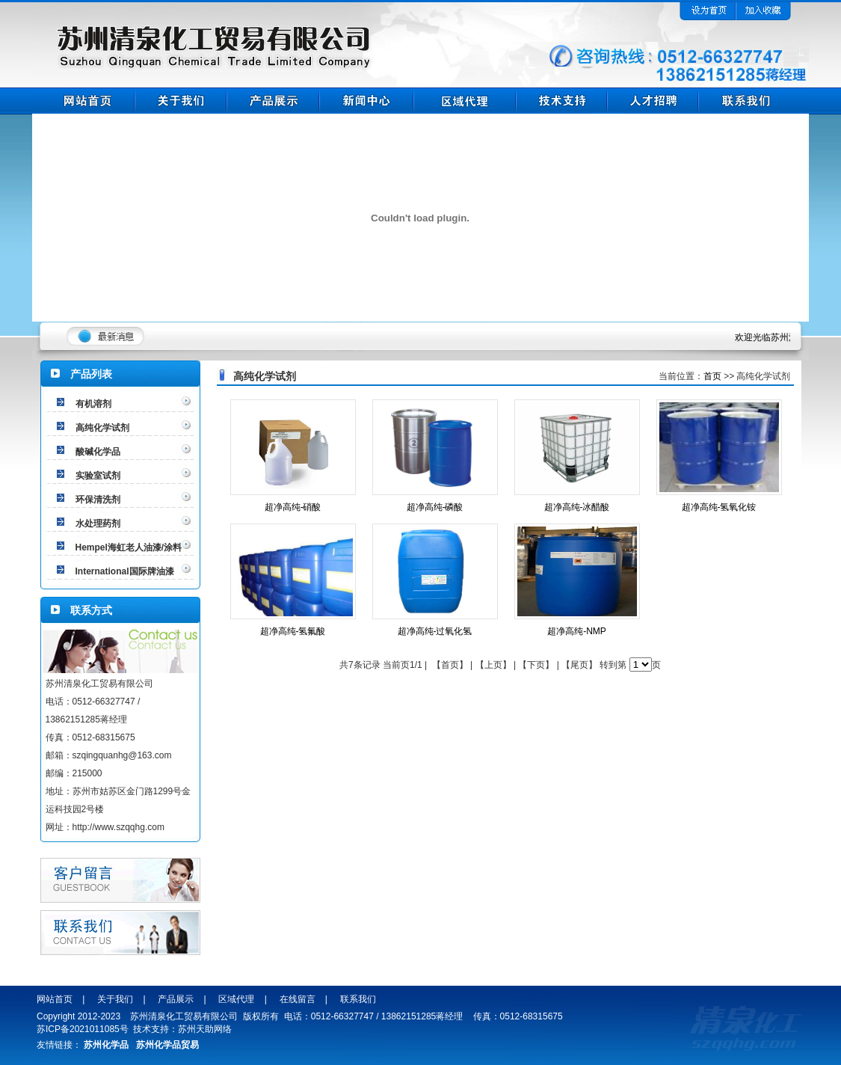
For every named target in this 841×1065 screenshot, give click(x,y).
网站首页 (55, 999)
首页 (712, 376)
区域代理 (236, 999)
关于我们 (115, 999)
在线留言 (297, 999)
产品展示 (176, 999)
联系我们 (358, 999)
